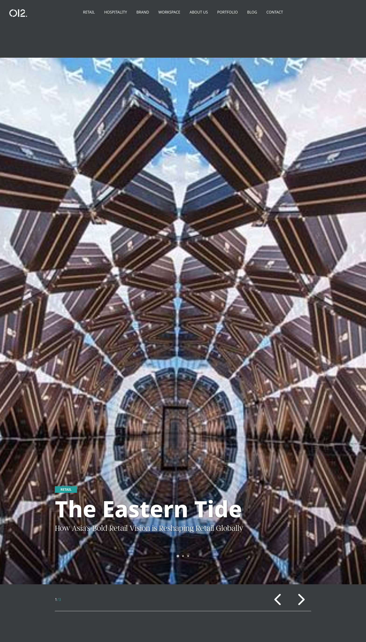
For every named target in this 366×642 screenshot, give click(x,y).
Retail (89, 12)
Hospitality (115, 12)
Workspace (169, 12)
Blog (252, 12)
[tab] (177, 556)
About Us (199, 12)
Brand (142, 12)
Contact (274, 12)
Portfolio (227, 12)
